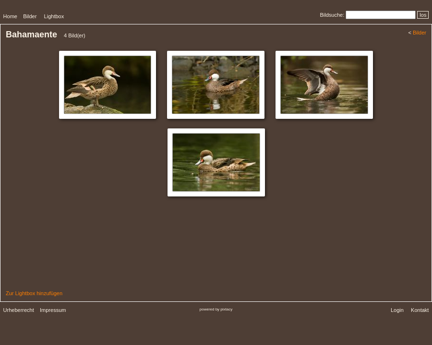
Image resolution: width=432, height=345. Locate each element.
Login (397, 310)
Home (10, 16)
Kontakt (420, 310)
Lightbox (54, 16)
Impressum (53, 310)
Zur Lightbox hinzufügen (34, 293)
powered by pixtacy (216, 309)
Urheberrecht (18, 310)
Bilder (29, 16)
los (423, 15)
